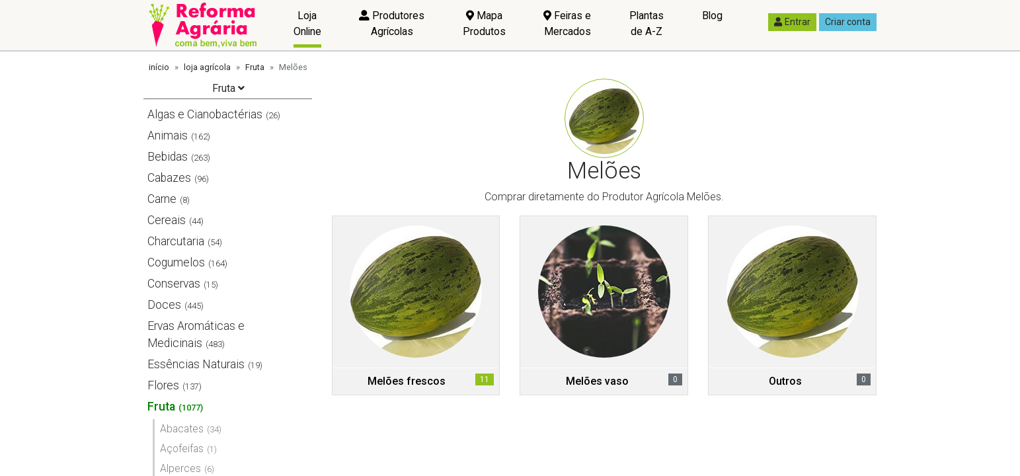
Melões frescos (407, 381)
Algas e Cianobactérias (204, 114)
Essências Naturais (196, 364)
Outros (785, 381)
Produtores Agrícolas (391, 23)
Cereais (166, 220)
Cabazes (169, 177)
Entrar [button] (792, 22)
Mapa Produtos (484, 23)
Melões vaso (597, 381)
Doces (164, 304)
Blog (712, 15)
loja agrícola (207, 67)
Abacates (182, 428)
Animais (167, 135)
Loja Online (307, 23)
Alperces (180, 468)
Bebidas (167, 156)
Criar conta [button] (848, 22)
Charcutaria (175, 241)
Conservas (173, 283)
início (159, 67)
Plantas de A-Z (646, 23)
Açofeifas (182, 448)
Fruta (254, 67)
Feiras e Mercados (567, 23)
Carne (162, 199)
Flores (163, 385)
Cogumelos (176, 262)
